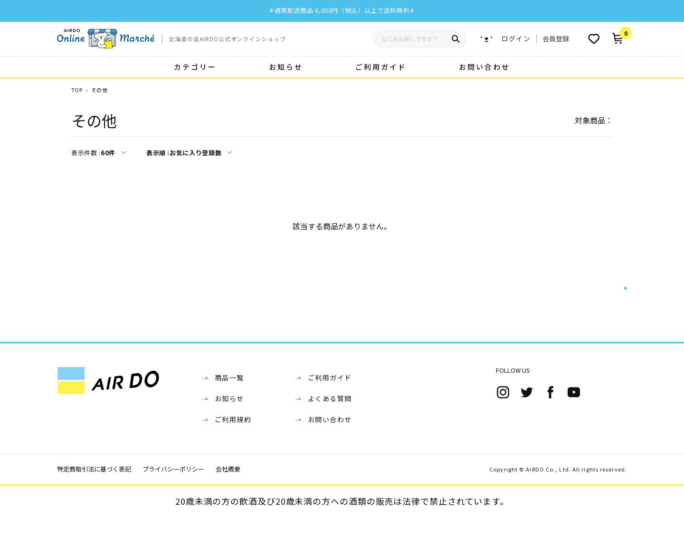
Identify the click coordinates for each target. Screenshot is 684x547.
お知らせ (286, 67)
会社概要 (228, 499)
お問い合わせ (484, 67)
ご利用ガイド (381, 67)
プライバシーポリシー (173, 499)
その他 (99, 90)
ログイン (516, 38)
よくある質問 (330, 429)
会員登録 (555, 38)
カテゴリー (195, 67)
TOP (76, 90)
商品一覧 (229, 408)
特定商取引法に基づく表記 (94, 499)
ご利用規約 (233, 449)
